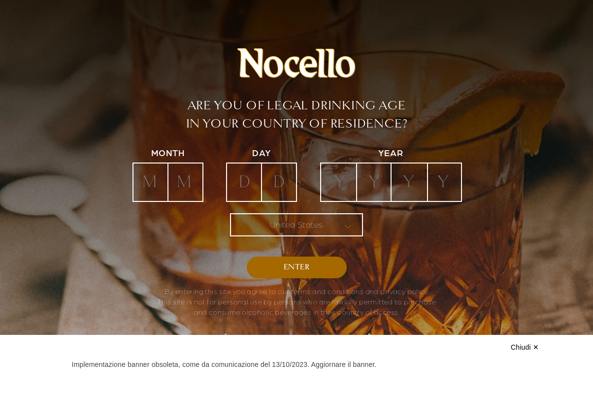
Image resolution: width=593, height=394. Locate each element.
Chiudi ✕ (525, 347)
